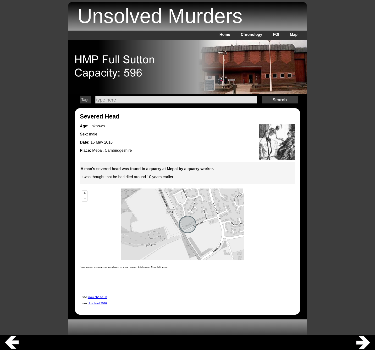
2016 (108, 142)
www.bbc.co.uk (97, 297)
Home (225, 34)
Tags (85, 100)
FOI (276, 34)
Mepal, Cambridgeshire (112, 150)
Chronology (251, 34)
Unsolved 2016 (97, 303)
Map (294, 34)
